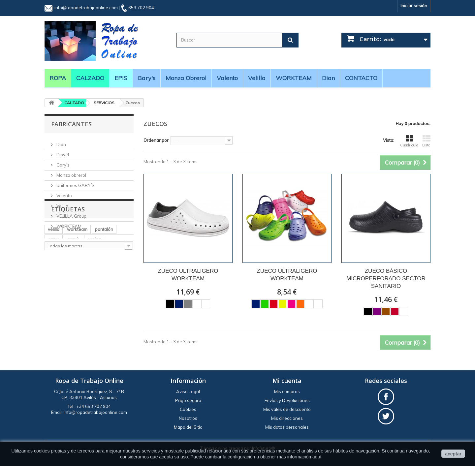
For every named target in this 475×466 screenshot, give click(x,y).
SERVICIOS (104, 102)
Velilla (257, 78)
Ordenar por (156, 140)
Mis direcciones (287, 418)
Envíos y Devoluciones (287, 400)
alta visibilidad (62, 307)
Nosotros (188, 418)
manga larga (61, 317)
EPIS (120, 78)
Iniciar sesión (413, 5)
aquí (316, 456)
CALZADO (90, 78)
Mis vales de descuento (287, 409)
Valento (227, 78)
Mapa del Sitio (188, 427)
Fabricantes (71, 124)
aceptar (453, 453)
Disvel (62, 152)
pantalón (104, 287)
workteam (77, 287)
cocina (94, 297)
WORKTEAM (294, 78)
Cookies (188, 409)
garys (53, 297)
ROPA (57, 78)
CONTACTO (361, 78)
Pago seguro (188, 400)
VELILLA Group (70, 213)
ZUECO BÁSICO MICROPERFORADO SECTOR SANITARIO (386, 278)
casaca (91, 307)
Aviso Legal (188, 391)
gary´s (73, 297)
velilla (53, 287)
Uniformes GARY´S (75, 182)
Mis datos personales (287, 427)
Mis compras (287, 391)
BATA (112, 307)
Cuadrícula (409, 141)
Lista (426, 141)
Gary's (146, 78)
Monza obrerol (186, 78)
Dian (328, 78)
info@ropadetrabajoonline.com (86, 7)
